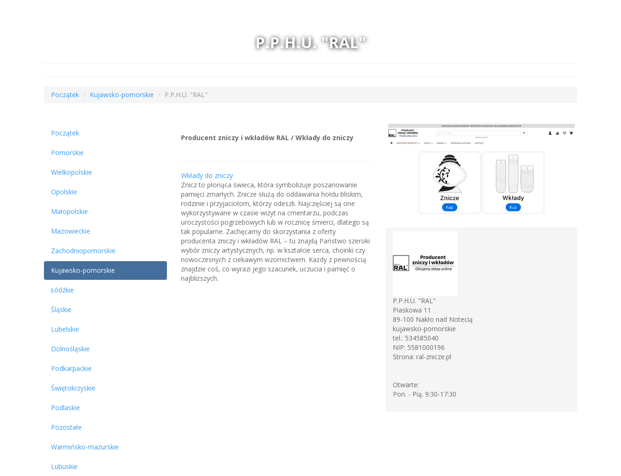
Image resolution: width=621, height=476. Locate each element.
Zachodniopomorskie (83, 250)
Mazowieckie (70, 231)
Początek (65, 94)
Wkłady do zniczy (207, 175)
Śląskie (61, 309)
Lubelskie (65, 329)
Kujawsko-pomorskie (122, 94)
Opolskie (64, 191)
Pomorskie (67, 152)
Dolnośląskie (70, 348)
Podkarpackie (71, 368)
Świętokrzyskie (73, 388)
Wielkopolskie (71, 172)
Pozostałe (66, 427)
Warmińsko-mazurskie (85, 446)
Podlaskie (65, 407)
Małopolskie (69, 211)
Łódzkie (62, 289)
